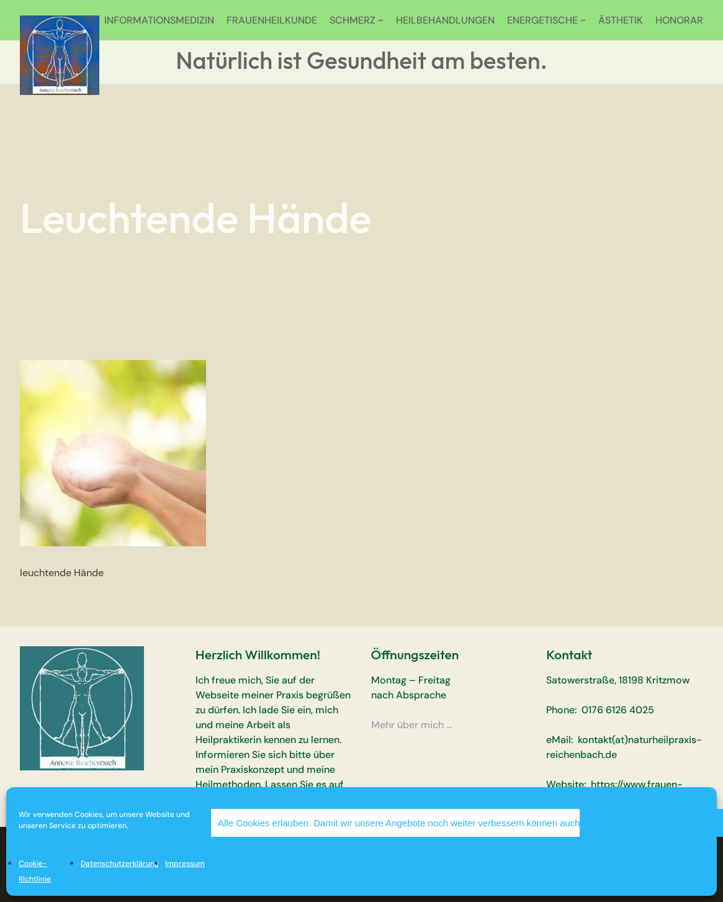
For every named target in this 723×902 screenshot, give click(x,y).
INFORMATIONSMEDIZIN (159, 20)
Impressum (185, 863)
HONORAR (679, 20)
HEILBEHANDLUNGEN (445, 20)
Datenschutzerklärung (120, 863)
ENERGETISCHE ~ (546, 20)
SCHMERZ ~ (357, 20)
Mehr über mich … (411, 724)
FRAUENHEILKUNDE (272, 20)
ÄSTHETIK (620, 20)
